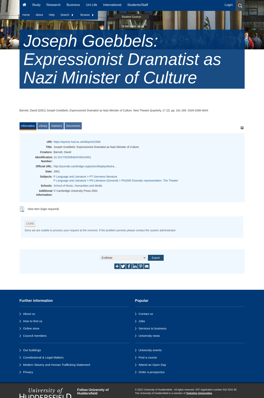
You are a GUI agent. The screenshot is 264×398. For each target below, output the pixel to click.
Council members (35, 335)
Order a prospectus (152, 372)
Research (53, 5)
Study (36, 5)
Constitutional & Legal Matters (43, 357)
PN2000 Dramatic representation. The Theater (149, 180)
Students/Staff (137, 5)
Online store (31, 328)
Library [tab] (43, 125)
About (39, 14)
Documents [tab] (73, 125)
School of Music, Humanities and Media (78, 185)
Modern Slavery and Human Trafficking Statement (56, 364)
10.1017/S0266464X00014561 (72, 157)
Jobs (142, 321)
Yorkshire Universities (199, 393)
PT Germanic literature (103, 176)
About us (29, 313)
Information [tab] (28, 125)
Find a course (148, 357)
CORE (30, 223)
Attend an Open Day (152, 364)
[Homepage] (24, 5)
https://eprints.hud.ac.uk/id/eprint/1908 (77, 141)
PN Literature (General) (103, 180)
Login (229, 5)
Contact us (146, 313)
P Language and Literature (70, 176)
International (112, 5)
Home (26, 14)
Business (73, 5)
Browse (87, 14)
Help (51, 14)
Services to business (152, 328)
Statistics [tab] (56, 125)
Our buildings (32, 350)
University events (150, 350)
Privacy (28, 372)
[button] (240, 5)
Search (66, 14)
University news (149, 335)
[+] (242, 127)
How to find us (32, 321)
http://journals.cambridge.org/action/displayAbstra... (85, 166)
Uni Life (91, 5)
